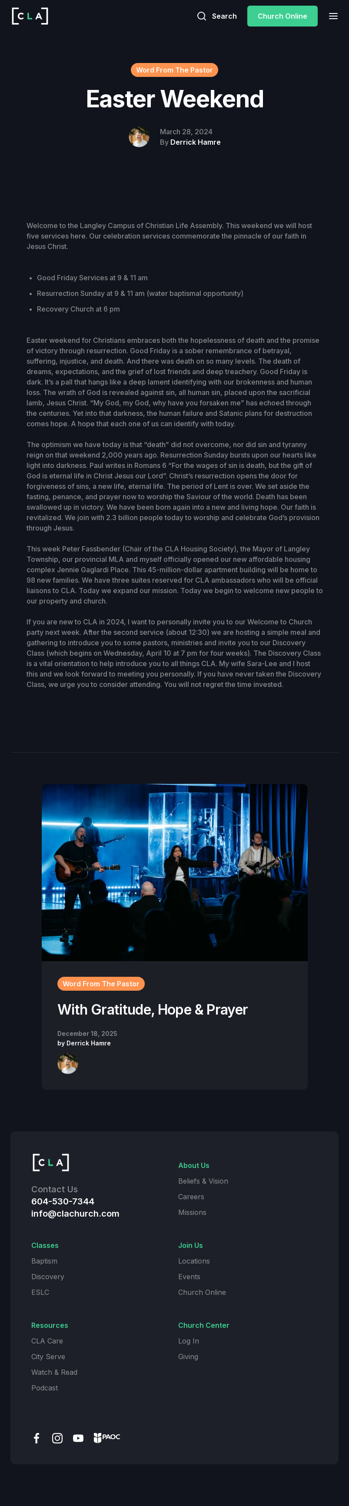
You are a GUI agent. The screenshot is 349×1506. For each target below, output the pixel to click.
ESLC (40, 1292)
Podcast (44, 1387)
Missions (192, 1212)
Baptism (44, 1261)
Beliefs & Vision (203, 1181)
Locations (194, 1261)
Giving (188, 1356)
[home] (30, 16)
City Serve (48, 1356)
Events (189, 1276)
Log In (188, 1341)
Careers (191, 1196)
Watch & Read (54, 1372)
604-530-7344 (62, 1201)
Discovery (47, 1276)
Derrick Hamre (195, 142)
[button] (331, 16)
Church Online (282, 16)
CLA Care (47, 1341)
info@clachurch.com (75, 1213)
